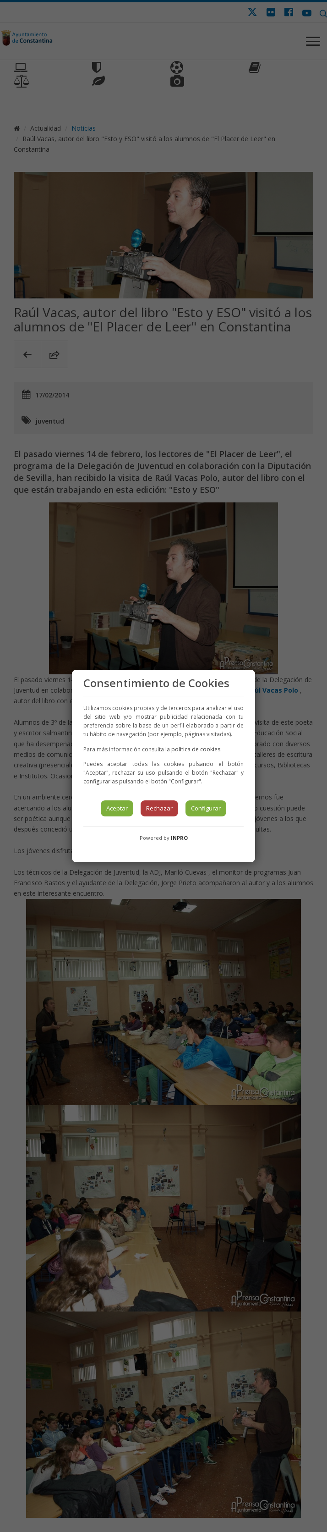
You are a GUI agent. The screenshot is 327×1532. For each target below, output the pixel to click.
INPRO (179, 837)
